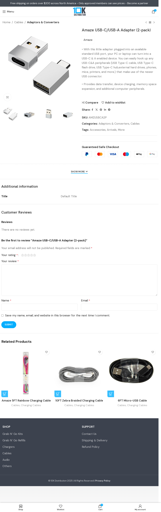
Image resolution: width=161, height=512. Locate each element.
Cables (18, 22)
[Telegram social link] (109, 110)
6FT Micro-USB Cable (132, 400)
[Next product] (154, 23)
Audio (6, 460)
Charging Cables (31, 405)
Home (6, 22)
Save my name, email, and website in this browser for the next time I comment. (57, 315)
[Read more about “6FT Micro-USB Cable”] (110, 394)
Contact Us (89, 434)
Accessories (98, 130)
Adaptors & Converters (43, 22)
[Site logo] (79, 12)
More (121, 130)
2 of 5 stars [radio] (25, 255)
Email (85, 300)
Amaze (87, 40)
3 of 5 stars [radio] (28, 255)
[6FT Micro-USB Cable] (132, 372)
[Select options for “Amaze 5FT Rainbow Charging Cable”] (4, 394)
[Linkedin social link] (105, 110)
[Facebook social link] (92, 110)
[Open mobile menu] (8, 11)
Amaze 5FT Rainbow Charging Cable (26, 400)
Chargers (8, 447)
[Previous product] (146, 23)
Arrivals (112, 130)
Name (6, 300)
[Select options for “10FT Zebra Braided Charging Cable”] (57, 394)
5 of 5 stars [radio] (34, 255)
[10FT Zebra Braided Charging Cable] (79, 372)
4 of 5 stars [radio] (31, 255)
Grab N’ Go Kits (12, 434)
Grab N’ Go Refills (13, 440)
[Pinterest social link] (101, 110)
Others (7, 466)
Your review (10, 261)
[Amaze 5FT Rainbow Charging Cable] (26, 372)
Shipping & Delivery (94, 440)
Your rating (9, 255)
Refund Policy (90, 447)
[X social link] (96, 110)
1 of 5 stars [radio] (22, 255)
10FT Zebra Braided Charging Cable (79, 400)
